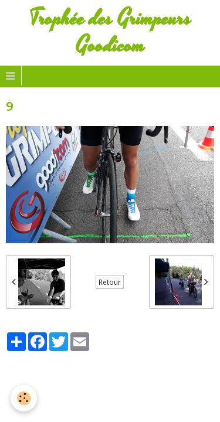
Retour (110, 282)
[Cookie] (24, 398)
